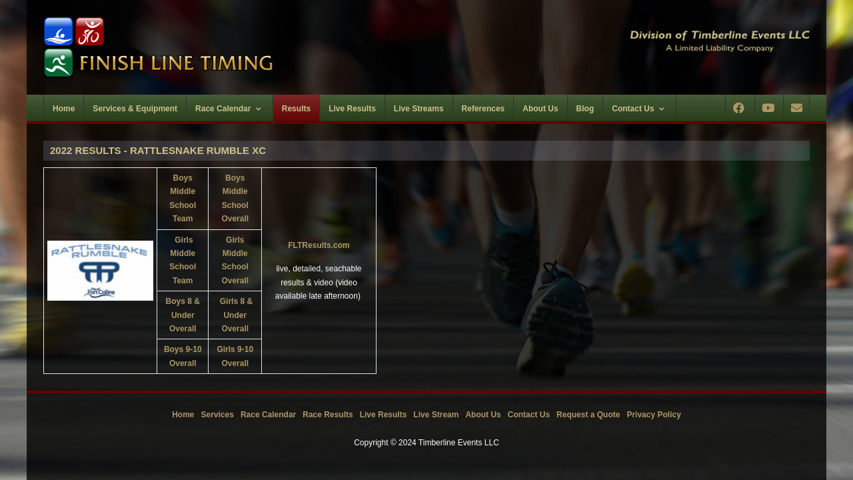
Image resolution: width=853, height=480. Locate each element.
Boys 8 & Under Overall (183, 315)
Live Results (383, 414)
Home (183, 414)
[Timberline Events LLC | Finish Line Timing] (226, 47)
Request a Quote (588, 414)
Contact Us (529, 414)
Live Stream (435, 414)
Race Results (328, 414)
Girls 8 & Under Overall (236, 315)
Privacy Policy (653, 414)
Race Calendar (268, 414)
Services (217, 414)
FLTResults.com (318, 245)
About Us (482, 414)
